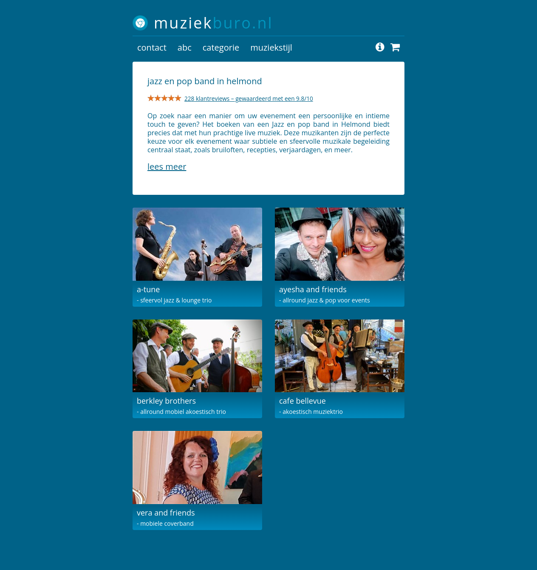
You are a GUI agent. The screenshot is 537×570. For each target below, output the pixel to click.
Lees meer (166, 166)
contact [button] (152, 47)
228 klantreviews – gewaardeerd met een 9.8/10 (248, 98)
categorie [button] (221, 47)
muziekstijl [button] (271, 47)
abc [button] (185, 47)
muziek (213, 22)
